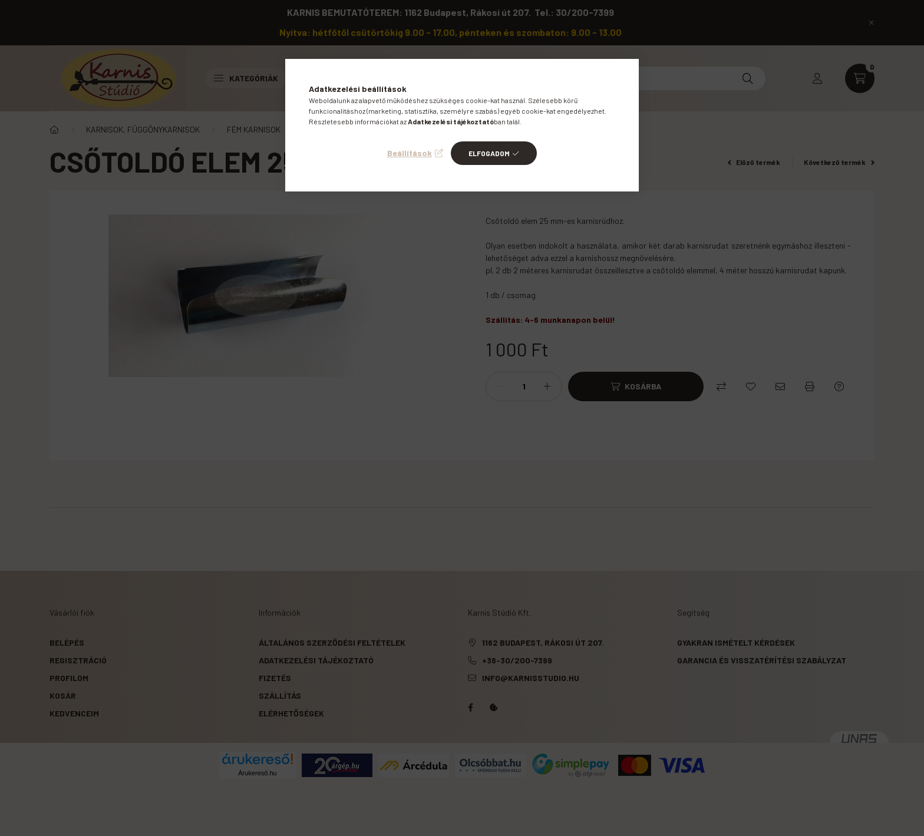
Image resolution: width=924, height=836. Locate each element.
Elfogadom (489, 153)
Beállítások (409, 153)
